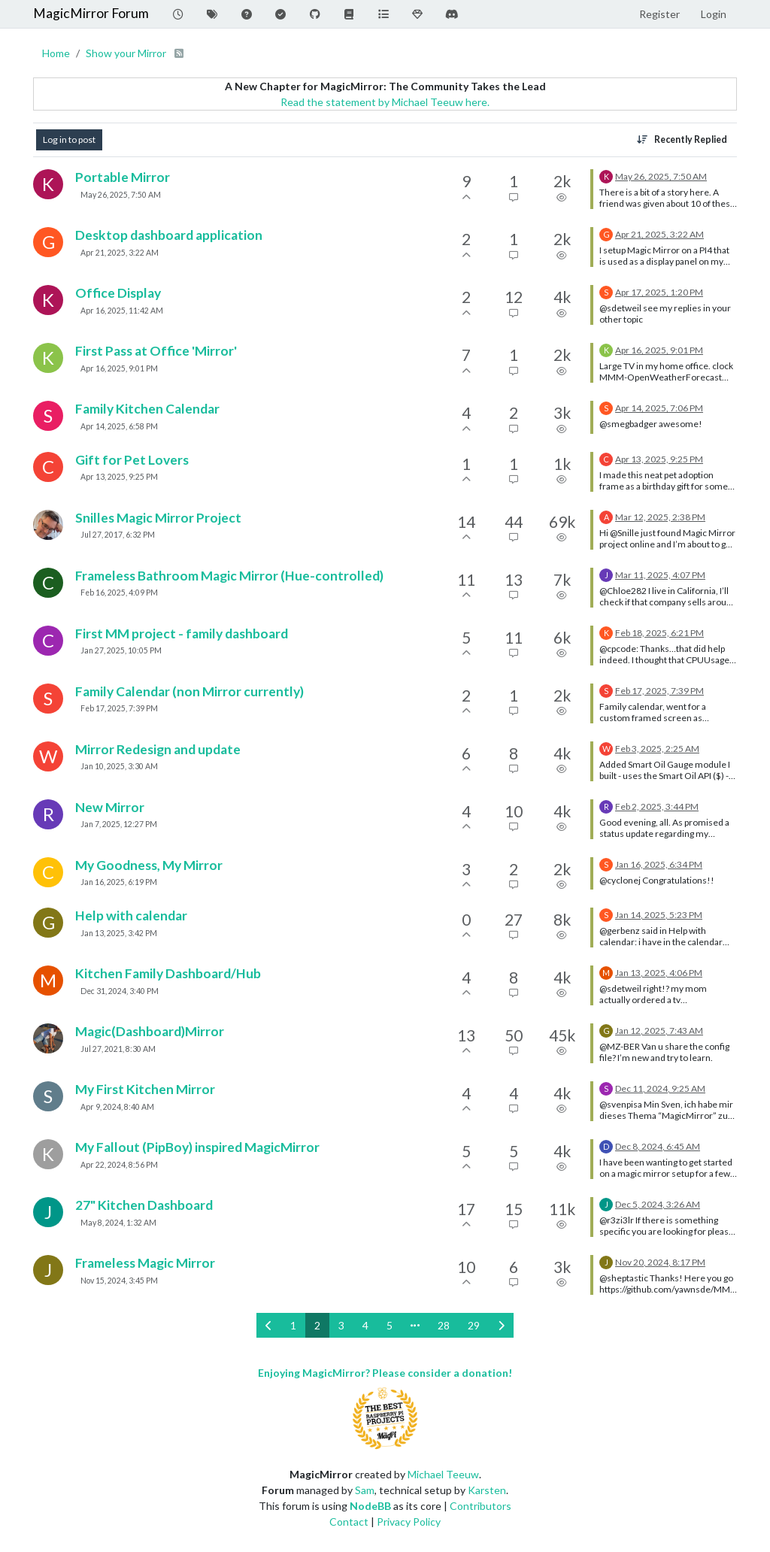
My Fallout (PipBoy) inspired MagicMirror (197, 1147)
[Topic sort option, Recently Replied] (682, 139)
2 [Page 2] (317, 1325)
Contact (348, 1521)
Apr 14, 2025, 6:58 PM (119, 426)
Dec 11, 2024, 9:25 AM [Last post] (660, 1088)
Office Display (118, 293)
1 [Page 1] (293, 1325)
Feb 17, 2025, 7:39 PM (119, 708)
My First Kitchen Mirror (145, 1089)
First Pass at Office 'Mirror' (156, 351)
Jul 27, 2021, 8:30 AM (118, 1048)
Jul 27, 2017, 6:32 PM (117, 534)
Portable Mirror (122, 177)
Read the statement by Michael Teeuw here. (385, 101)
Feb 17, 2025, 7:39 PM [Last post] (659, 690)
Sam (364, 1490)
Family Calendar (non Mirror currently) (189, 691)
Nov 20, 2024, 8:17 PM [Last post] (660, 1262)
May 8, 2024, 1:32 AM (118, 1222)
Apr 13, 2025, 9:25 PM (119, 476)
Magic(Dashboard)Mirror (149, 1031)
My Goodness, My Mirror (149, 865)
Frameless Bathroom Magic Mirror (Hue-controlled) (229, 576)
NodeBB (370, 1505)
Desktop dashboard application (168, 235)
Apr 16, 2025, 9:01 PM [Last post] (659, 350)
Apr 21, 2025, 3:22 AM (119, 252)
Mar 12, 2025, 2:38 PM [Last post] (660, 517)
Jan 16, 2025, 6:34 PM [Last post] (658, 864)
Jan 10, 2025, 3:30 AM (119, 766)
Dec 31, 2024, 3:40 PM (119, 991)
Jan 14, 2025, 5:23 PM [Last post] (658, 914)
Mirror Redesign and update (158, 749)
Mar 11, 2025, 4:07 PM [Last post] (660, 574)
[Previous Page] (268, 1325)
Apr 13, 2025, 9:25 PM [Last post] (659, 459)
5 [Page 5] (390, 1325)
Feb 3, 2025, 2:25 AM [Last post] (657, 748)
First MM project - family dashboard (181, 633)
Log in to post (69, 139)
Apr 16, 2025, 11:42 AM (121, 310)
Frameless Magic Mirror (145, 1263)
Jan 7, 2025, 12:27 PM (118, 824)
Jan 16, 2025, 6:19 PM (118, 882)
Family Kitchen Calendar (147, 409)
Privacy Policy (409, 1521)
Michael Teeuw (443, 1474)
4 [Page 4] (365, 1325)
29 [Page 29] (474, 1325)
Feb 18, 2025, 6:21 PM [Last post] (659, 632)
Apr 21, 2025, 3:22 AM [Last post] (659, 234)
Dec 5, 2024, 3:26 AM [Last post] (657, 1204)
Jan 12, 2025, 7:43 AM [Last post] (659, 1030)
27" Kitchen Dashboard (144, 1205)
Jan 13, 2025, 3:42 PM (118, 933)
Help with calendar (131, 915)
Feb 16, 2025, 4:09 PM (119, 592)
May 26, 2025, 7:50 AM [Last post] (661, 176)
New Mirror (109, 807)
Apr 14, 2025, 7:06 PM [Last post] (659, 408)
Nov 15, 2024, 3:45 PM (119, 1280)
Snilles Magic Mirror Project (158, 518)
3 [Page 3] (341, 1325)
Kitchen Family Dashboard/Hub (168, 973)
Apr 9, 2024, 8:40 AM (117, 1106)
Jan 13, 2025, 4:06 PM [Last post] (658, 972)
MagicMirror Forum (91, 13)
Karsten (487, 1490)
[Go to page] (415, 1325)
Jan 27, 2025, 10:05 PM (121, 650)
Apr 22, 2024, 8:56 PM (119, 1164)
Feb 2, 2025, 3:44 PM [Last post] (657, 806)
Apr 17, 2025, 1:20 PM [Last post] (659, 292)
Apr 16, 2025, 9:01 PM (119, 368)
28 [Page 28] (444, 1325)
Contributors (480, 1505)
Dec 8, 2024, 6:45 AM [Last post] (657, 1146)
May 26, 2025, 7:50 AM (120, 194)
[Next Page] (501, 1325)
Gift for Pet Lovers (132, 460)
